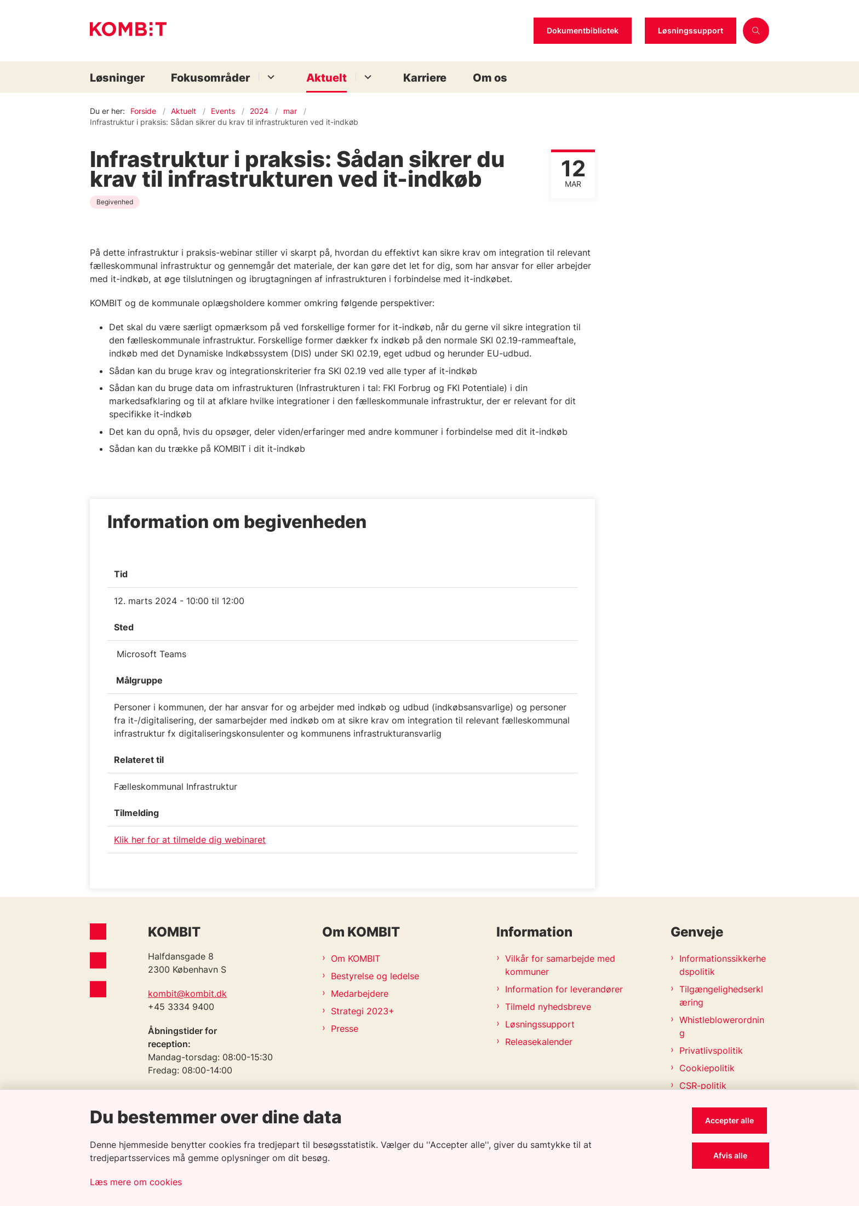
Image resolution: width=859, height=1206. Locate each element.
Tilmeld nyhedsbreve (548, 1006)
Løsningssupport (690, 30)
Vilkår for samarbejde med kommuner (560, 965)
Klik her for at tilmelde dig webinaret (190, 839)
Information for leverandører (564, 989)
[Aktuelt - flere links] (366, 77)
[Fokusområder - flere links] (269, 77)
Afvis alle (732, 1155)
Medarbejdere (359, 993)
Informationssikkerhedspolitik (722, 965)
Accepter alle (731, 1120)
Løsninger (117, 77)
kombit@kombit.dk (187, 993)
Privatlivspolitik (711, 1050)
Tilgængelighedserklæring (721, 996)
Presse (344, 1028)
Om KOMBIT (355, 958)
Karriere (424, 77)
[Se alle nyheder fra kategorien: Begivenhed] (116, 201)
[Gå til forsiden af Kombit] (308, 30)
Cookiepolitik (707, 1068)
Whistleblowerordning (721, 1026)
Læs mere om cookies (136, 1181)
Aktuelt (326, 77)
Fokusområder (210, 77)
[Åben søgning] (756, 31)
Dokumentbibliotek (583, 30)
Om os (490, 77)
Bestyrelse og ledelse (375, 975)
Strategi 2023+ (362, 1011)
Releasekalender (538, 1041)
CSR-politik (702, 1085)
